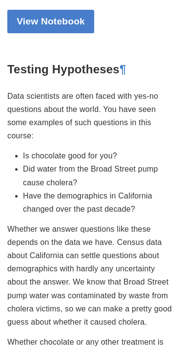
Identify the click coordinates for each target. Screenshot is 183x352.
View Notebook (51, 21)
